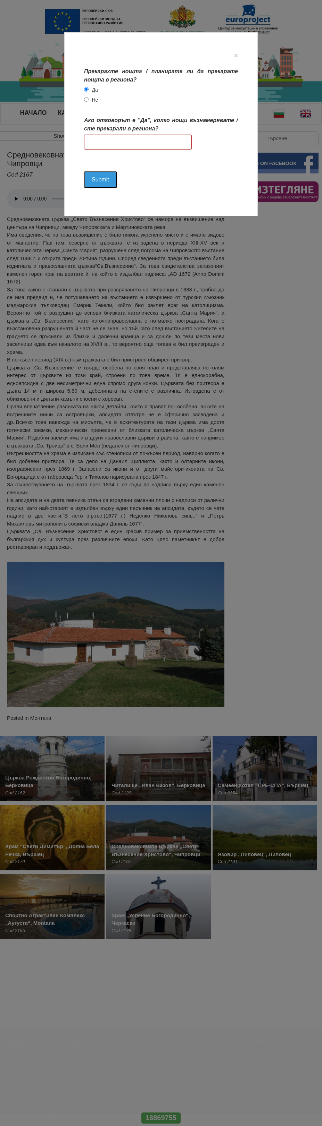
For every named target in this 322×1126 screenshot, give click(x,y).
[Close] (236, 55)
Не (95, 100)
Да (95, 90)
